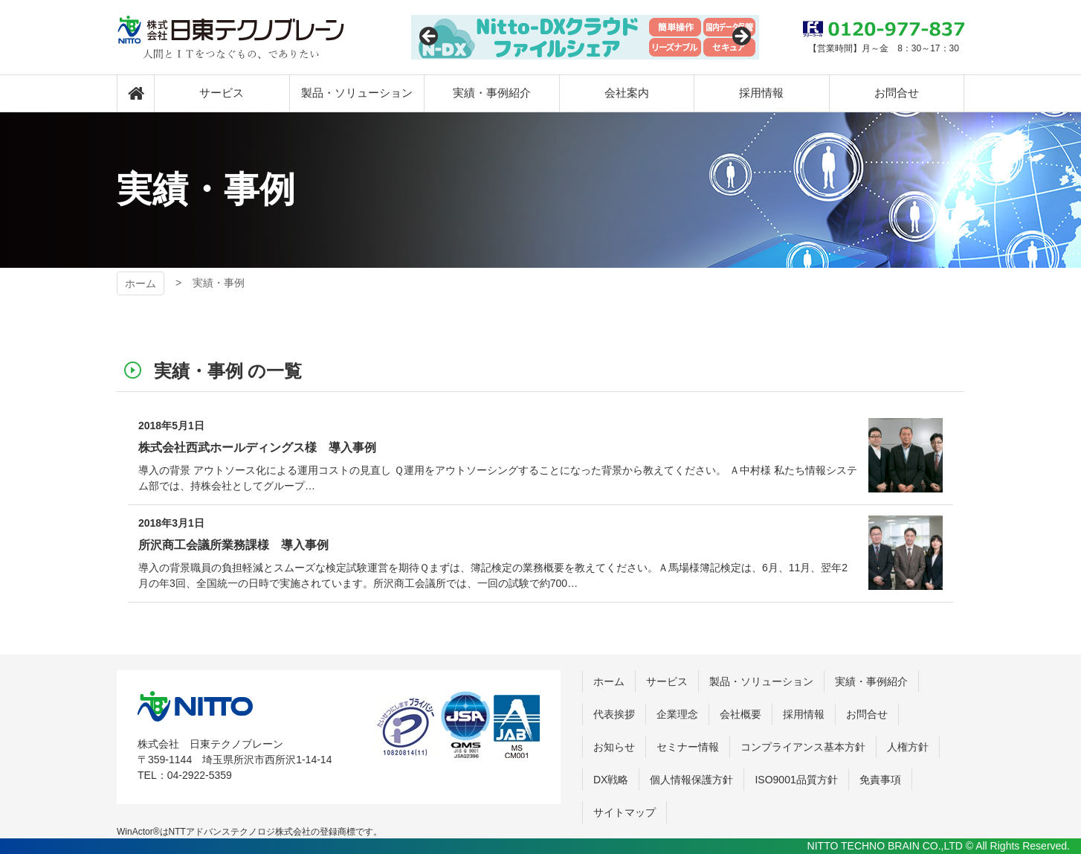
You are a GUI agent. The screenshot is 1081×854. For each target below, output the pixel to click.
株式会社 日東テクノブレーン (195, 706)
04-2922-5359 (199, 775)
